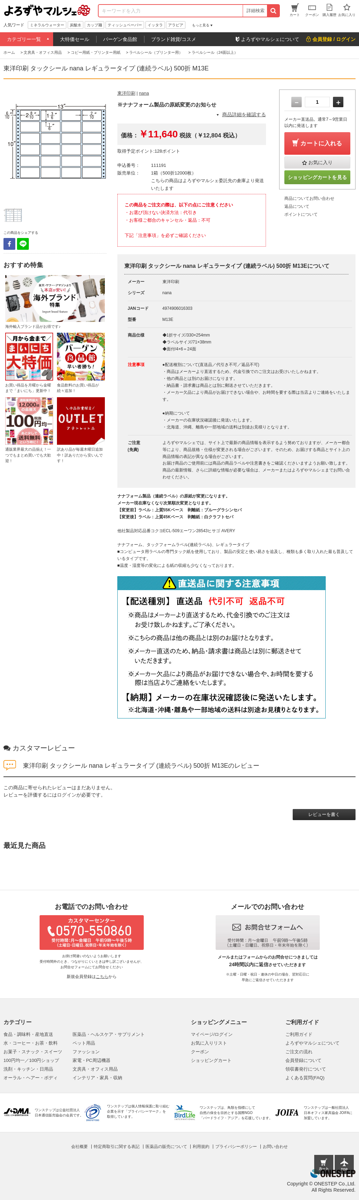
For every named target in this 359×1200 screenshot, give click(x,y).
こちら (102, 976)
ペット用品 (84, 1043)
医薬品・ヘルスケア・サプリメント (109, 1034)
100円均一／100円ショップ (31, 1060)
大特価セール (74, 39)
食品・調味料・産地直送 (28, 1034)
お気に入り (320, 162)
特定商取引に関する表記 (117, 1146)
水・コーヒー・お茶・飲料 (30, 1043)
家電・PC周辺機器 (91, 1060)
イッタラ (155, 25)
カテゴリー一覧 (24, 39)
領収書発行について (305, 1069)
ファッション (86, 1051)
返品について (296, 206)
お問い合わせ (275, 1146)
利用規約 (201, 1146)
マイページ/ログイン (212, 1034)
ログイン (66, 795)
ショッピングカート (211, 1060)
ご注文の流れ (298, 1051)
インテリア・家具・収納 (97, 1077)
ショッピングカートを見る (317, 177)
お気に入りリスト (209, 1043)
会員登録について (303, 1060)
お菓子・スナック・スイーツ (32, 1051)
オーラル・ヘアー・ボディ (30, 1077)
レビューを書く (324, 814)
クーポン (200, 1051)
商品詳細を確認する (244, 114)
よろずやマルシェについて (312, 1043)
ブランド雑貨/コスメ (173, 39)
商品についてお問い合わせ (309, 198)
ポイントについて (301, 214)
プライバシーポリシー (236, 1146)
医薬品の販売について (166, 1146)
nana (144, 93)
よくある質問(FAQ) (305, 1077)
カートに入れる (321, 143)
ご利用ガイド (298, 1034)
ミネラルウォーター (47, 25)
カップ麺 (94, 25)
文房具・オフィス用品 (95, 1069)
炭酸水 (75, 25)
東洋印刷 (126, 93)
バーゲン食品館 (120, 39)
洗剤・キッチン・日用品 (28, 1069)
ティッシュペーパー (125, 25)
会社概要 (79, 1146)
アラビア (175, 25)
